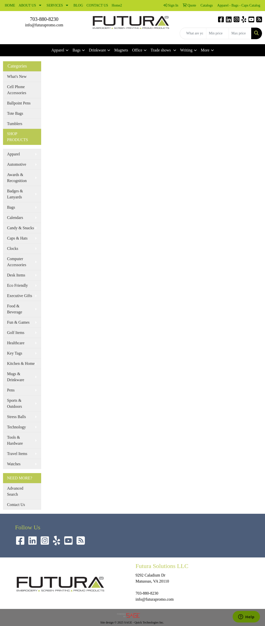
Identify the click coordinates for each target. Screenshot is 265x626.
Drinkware (97, 50)
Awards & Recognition (17, 178)
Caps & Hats (17, 238)
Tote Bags (15, 113)
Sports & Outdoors (14, 403)
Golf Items (15, 332)
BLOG (78, 5)
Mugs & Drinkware (15, 377)
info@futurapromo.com (44, 25)
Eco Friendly (17, 285)
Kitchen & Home (21, 363)
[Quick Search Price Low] (217, 33)
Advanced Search (15, 491)
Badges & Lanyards (15, 194)
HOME (10, 5)
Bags (77, 50)
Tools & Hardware (15, 440)
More (205, 50)
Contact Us (16, 504)
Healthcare (15, 343)
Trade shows (161, 50)
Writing (186, 50)
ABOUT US (27, 5)
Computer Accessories (16, 262)
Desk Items (16, 275)
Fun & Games (18, 322)
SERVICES (55, 5)
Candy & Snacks (20, 228)
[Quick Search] (193, 33)
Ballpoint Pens (19, 103)
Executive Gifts (19, 296)
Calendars (15, 217)
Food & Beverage (14, 309)
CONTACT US (97, 5)
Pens (11, 390)
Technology (16, 427)
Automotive (16, 164)
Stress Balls (16, 417)
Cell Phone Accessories (16, 90)
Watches (14, 464)
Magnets (121, 50)
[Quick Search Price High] (240, 33)
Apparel (57, 50)
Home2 (117, 5)
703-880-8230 (44, 19)
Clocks (12, 248)
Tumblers (14, 124)
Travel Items (17, 453)
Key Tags (14, 353)
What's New (17, 76)
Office (137, 50)
